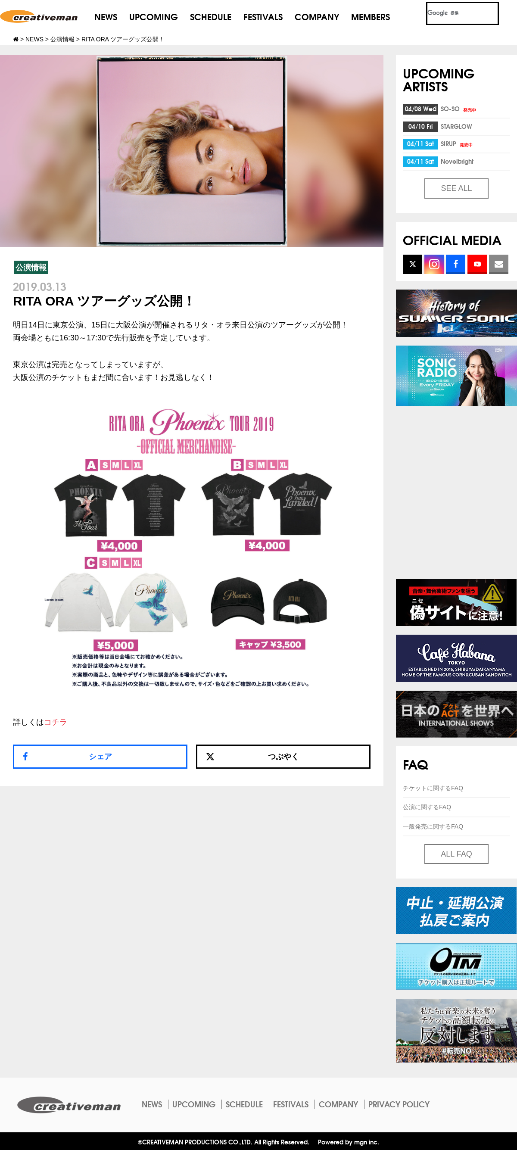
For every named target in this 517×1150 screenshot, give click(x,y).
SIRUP (457, 143)
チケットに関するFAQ (433, 788)
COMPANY (317, 16)
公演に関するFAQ (427, 807)
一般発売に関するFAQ (433, 826)
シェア (100, 756)
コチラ (55, 722)
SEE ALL (456, 188)
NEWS (105, 16)
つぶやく (252, 756)
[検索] (452, 13)
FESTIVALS (263, 16)
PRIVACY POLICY (399, 1104)
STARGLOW (456, 126)
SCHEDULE (210, 16)
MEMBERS (370, 16)
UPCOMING (153, 16)
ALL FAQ (456, 854)
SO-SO (459, 108)
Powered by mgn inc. (348, 1142)
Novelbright (457, 161)
